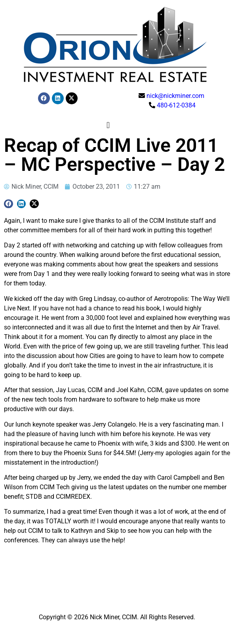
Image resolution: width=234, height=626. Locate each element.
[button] (108, 125)
